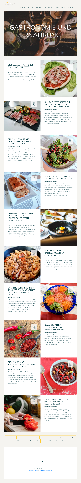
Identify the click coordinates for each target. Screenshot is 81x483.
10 (60, 437)
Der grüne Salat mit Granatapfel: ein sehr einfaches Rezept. (19, 141)
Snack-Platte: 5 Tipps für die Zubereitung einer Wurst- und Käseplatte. (57, 104)
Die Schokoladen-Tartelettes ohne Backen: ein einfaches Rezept (21, 364)
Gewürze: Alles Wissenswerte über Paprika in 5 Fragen (54, 327)
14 (24, 440)
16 (37, 440)
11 (66, 437)
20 (63, 440)
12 (73, 437)
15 (31, 440)
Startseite (32, 53)
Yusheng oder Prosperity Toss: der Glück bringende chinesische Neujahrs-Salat (21, 291)
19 (56, 440)
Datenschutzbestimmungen (45, 470)
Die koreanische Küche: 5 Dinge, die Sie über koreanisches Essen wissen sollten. (20, 217)
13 (18, 440)
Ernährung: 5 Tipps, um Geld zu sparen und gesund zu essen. (56, 401)
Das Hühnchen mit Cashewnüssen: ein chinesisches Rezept (54, 253)
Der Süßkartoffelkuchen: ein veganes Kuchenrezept (58, 177)
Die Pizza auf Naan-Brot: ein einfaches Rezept (20, 66)
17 (43, 440)
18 (50, 440)
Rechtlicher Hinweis (33, 470)
